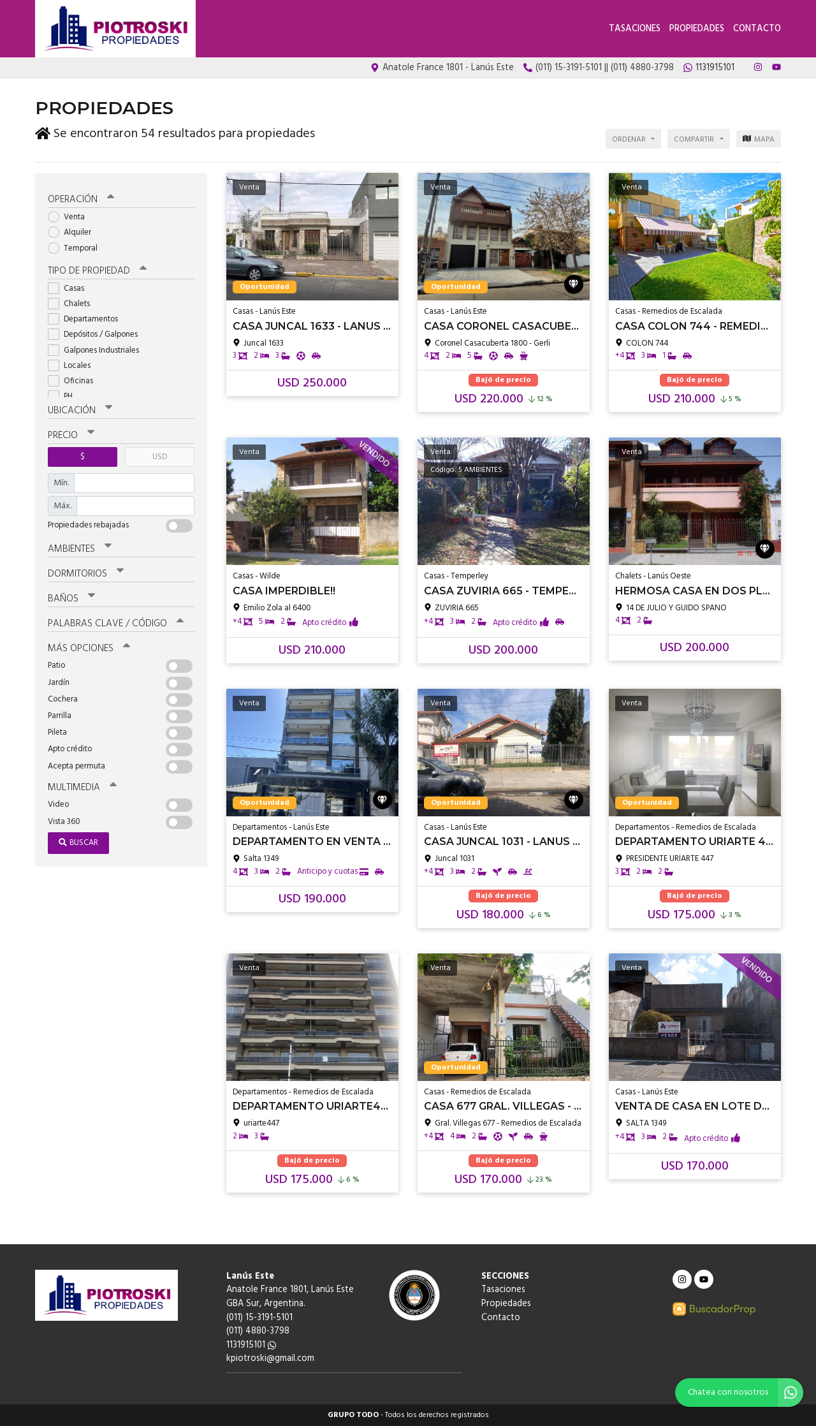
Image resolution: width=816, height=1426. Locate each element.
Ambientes (80, 548)
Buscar (78, 842)
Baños (71, 598)
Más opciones (89, 648)
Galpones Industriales (97, 350)
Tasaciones (634, 29)
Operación (81, 199)
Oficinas (74, 380)
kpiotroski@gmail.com (270, 1358)
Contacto (757, 29)
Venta (70, 216)
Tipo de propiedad (97, 270)
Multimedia (82, 787)
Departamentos (87, 318)
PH (64, 396)
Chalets (73, 303)
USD (159, 456)
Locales (73, 365)
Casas (70, 288)
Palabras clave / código (116, 623)
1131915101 (251, 1345)
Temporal (77, 248)
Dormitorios (86, 573)
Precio (71, 435)
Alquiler (73, 232)
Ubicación (80, 410)
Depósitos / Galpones (97, 334)
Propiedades (696, 29)
